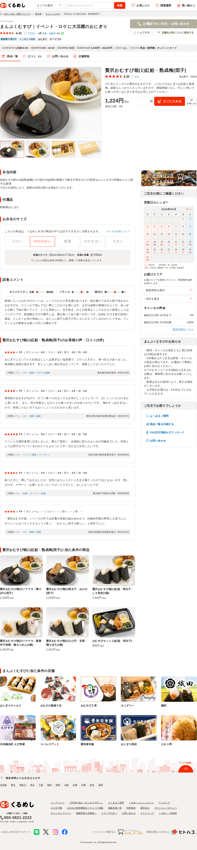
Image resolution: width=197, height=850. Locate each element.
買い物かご (188, 5)
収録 (38, 532)
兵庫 (83, 785)
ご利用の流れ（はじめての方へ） (86, 802)
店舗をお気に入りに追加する (178, 32)
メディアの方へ (109, 813)
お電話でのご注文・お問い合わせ (166, 23)
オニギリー (127, 705)
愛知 (49, 785)
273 (31, 33)
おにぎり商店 (129, 744)
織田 (163, 705)
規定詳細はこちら (183, 329)
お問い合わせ (60, 56)
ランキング (164, 802)
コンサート (44, 454)
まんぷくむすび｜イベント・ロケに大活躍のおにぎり (54, 26)
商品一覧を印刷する (162, 424)
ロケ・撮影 (28, 372)
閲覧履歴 (165, 5)
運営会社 (145, 808)
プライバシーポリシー (165, 808)
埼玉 (32, 785)
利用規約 (131, 808)
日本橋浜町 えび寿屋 (12, 744)
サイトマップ (147, 813)
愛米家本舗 (87, 744)
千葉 (41, 785)
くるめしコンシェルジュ (141, 802)
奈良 (92, 785)
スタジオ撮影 (43, 372)
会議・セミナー (31, 493)
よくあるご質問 (159, 415)
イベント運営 (30, 454)
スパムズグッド (49, 744)
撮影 (38, 416)
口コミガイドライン (61, 813)
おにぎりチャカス (10, 705)
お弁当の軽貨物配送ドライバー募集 (85, 808)
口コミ (35, 56)
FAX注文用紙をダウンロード (167, 432)
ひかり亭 (166, 744)
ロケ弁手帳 (56, 808)
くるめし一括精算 (168, 813)
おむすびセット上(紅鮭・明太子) (112, 640)
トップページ (57, 802)
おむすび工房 (89, 705)
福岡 (100, 785)
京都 (75, 785)
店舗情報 (83, 56)
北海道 (3, 785)
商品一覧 (12, 56)
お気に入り (143, 5)
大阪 (66, 785)
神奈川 (22, 785)
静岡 (58, 785)
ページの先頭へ (185, 763)
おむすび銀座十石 (51, 705)
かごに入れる (172, 101)
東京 (13, 785)
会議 (43, 493)
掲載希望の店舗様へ (86, 813)
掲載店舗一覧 (115, 808)
